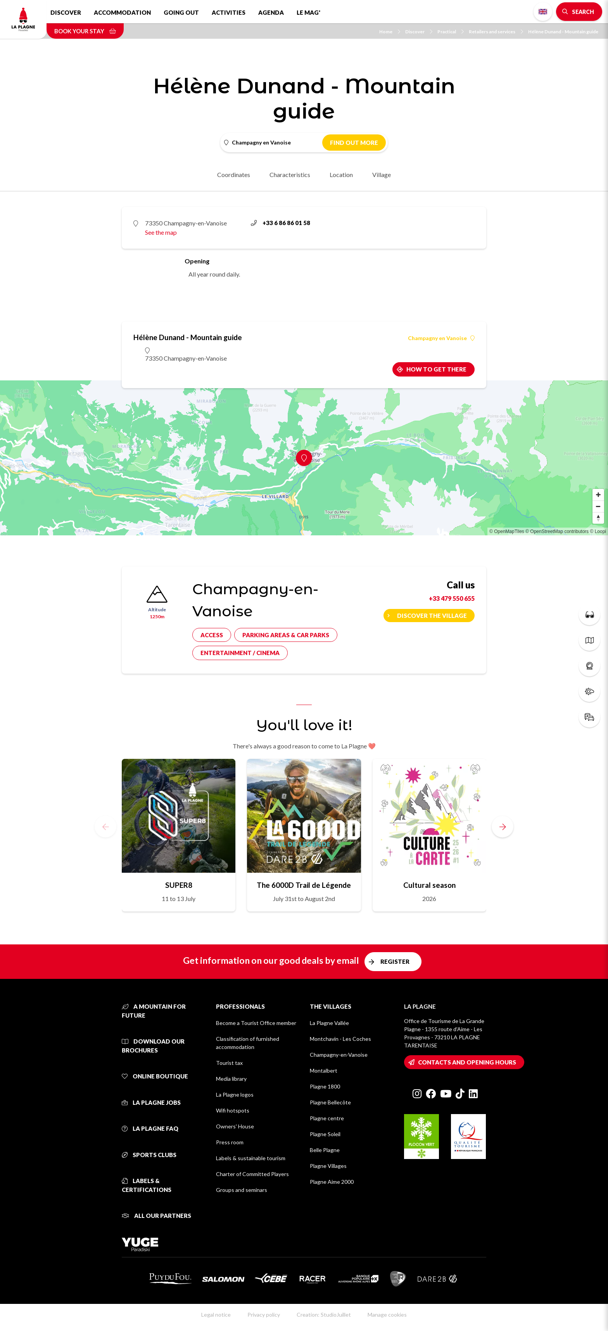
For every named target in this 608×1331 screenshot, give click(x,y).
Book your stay (85, 31)
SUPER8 (178, 884)
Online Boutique (155, 1076)
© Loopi (598, 531)
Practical (450, 31)
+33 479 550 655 (452, 598)
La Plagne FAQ (150, 1128)
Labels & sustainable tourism (250, 1158)
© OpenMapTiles (506, 531)
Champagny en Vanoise (441, 338)
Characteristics (289, 174)
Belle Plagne (325, 1150)
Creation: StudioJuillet (324, 1314)
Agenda (271, 12)
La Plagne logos (235, 1094)
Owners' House (235, 1126)
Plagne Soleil (325, 1134)
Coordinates (233, 174)
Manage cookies (387, 1314)
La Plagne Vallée (329, 1023)
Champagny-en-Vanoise (339, 1054)
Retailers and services (496, 31)
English (543, 11)
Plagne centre (327, 1118)
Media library (231, 1078)
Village (381, 174)
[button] (502, 826)
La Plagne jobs (151, 1102)
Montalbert (323, 1070)
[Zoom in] (598, 494)
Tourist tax (229, 1062)
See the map (161, 232)
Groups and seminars (241, 1190)
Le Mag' (308, 12)
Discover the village (432, 615)
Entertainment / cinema (240, 652)
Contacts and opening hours (467, 1062)
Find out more (354, 142)
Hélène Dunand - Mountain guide (563, 31)
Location (341, 174)
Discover (65, 12)
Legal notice (216, 1314)
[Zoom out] (598, 506)
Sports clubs (149, 1154)
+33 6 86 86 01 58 (280, 222)
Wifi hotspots (232, 1110)
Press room (230, 1142)
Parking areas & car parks (285, 634)
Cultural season (429, 884)
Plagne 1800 (325, 1086)
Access (211, 634)
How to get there (436, 369)
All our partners (156, 1215)
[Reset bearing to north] (598, 518)
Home (389, 31)
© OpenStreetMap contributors (557, 531)
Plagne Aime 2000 (332, 1181)
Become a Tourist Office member (256, 1023)
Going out (181, 12)
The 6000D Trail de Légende (304, 884)
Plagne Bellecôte (330, 1102)
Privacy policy (263, 1314)
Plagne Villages (328, 1165)
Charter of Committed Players (252, 1174)
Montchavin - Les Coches (340, 1038)
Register (394, 961)
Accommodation (122, 12)
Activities (228, 12)
